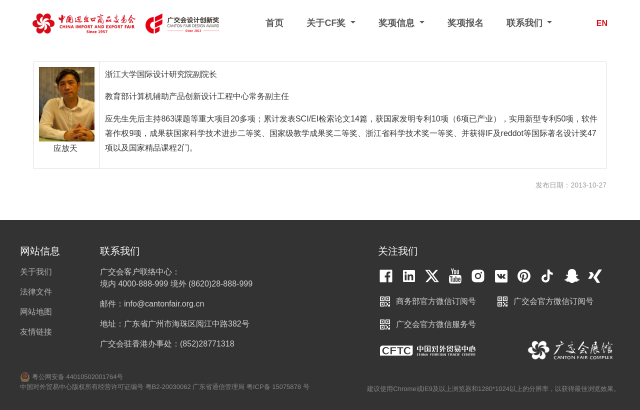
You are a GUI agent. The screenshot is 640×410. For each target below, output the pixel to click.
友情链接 (36, 332)
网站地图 (36, 312)
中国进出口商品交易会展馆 (570, 350)
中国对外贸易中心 (428, 350)
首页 (275, 23)
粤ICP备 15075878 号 (278, 386)
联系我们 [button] (525, 23)
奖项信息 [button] (397, 23)
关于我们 (36, 272)
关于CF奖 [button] (327, 23)
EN (602, 23)
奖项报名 (466, 23)
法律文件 (36, 292)
